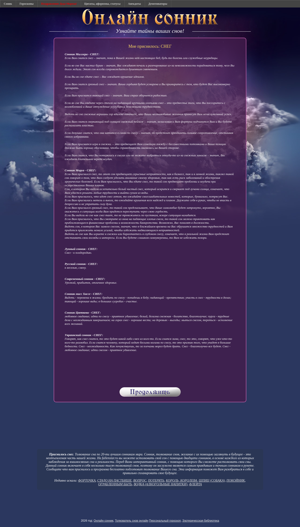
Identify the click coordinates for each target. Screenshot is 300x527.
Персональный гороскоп (165, 520)
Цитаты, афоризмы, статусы (102, 3)
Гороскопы (26, 3)
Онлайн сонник (103, 520)
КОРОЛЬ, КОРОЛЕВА (181, 480)
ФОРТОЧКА (87, 480)
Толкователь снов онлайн (131, 520)
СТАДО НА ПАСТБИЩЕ (114, 480)
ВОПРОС (139, 480)
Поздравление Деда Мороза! (59, 3)
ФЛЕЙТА (195, 484)
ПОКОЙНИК (235, 480)
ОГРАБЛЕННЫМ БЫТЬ (115, 484)
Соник (8, 3)
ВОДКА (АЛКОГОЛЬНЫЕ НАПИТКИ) (160, 484)
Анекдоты (134, 3)
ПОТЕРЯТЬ (156, 480)
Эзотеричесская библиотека (200, 520)
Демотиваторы (157, 3)
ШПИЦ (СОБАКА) (212, 480)
